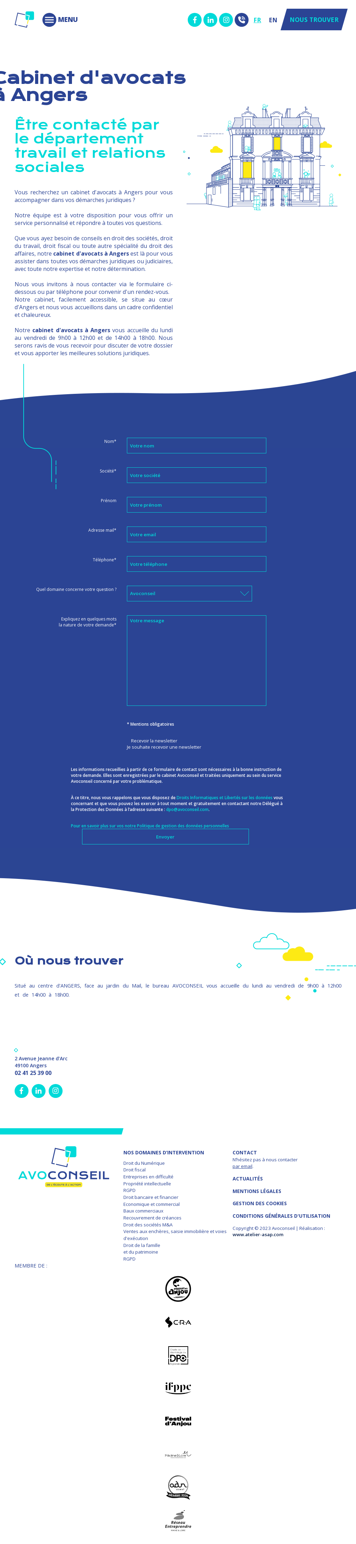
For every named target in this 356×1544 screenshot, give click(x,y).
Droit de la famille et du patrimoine (141, 1248)
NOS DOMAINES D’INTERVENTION (163, 1152)
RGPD (129, 1190)
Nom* (110, 441)
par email (242, 1166)
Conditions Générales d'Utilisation (281, 1215)
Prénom (108, 501)
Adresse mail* (102, 530)
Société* (108, 471)
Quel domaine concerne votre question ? (76, 589)
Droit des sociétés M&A (147, 1225)
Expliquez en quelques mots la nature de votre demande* (87, 622)
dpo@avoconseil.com (187, 809)
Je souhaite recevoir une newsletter (164, 747)
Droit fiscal (134, 1170)
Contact (245, 1152)
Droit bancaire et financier (150, 1197)
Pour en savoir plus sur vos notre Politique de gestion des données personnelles (150, 826)
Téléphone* (104, 560)
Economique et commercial (151, 1204)
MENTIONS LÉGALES (257, 1191)
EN (273, 20)
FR (257, 20)
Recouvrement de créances (152, 1218)
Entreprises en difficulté (148, 1176)
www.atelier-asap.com (258, 1234)
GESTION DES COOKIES (260, 1203)
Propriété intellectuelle (147, 1183)
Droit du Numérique (144, 1163)
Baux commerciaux (143, 1211)
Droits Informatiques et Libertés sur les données (225, 798)
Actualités (248, 1178)
